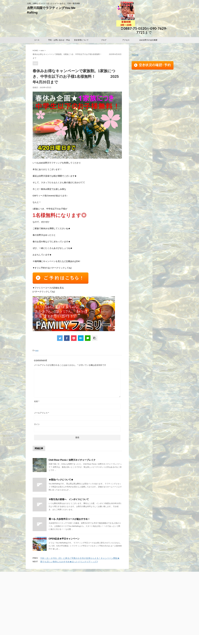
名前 (36, 401)
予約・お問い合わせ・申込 (59, 40)
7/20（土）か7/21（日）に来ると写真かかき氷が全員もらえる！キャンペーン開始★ (80, 558)
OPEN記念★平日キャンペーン (64, 539)
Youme (135, 55)
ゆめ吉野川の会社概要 (148, 40)
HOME (35, 50)
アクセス (126, 40)
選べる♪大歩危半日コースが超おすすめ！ (69, 519)
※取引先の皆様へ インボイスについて (69, 499)
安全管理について (81, 40)
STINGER (134, 631)
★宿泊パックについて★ (61, 479)
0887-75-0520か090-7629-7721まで (144, 30)
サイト (37, 424)
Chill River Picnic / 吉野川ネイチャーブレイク (72, 460)
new (42, 50)
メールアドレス (41, 413)
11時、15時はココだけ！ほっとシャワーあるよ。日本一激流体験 (99, 621)
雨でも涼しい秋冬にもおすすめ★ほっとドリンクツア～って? (69, 561)
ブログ (103, 40)
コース (36, 40)
